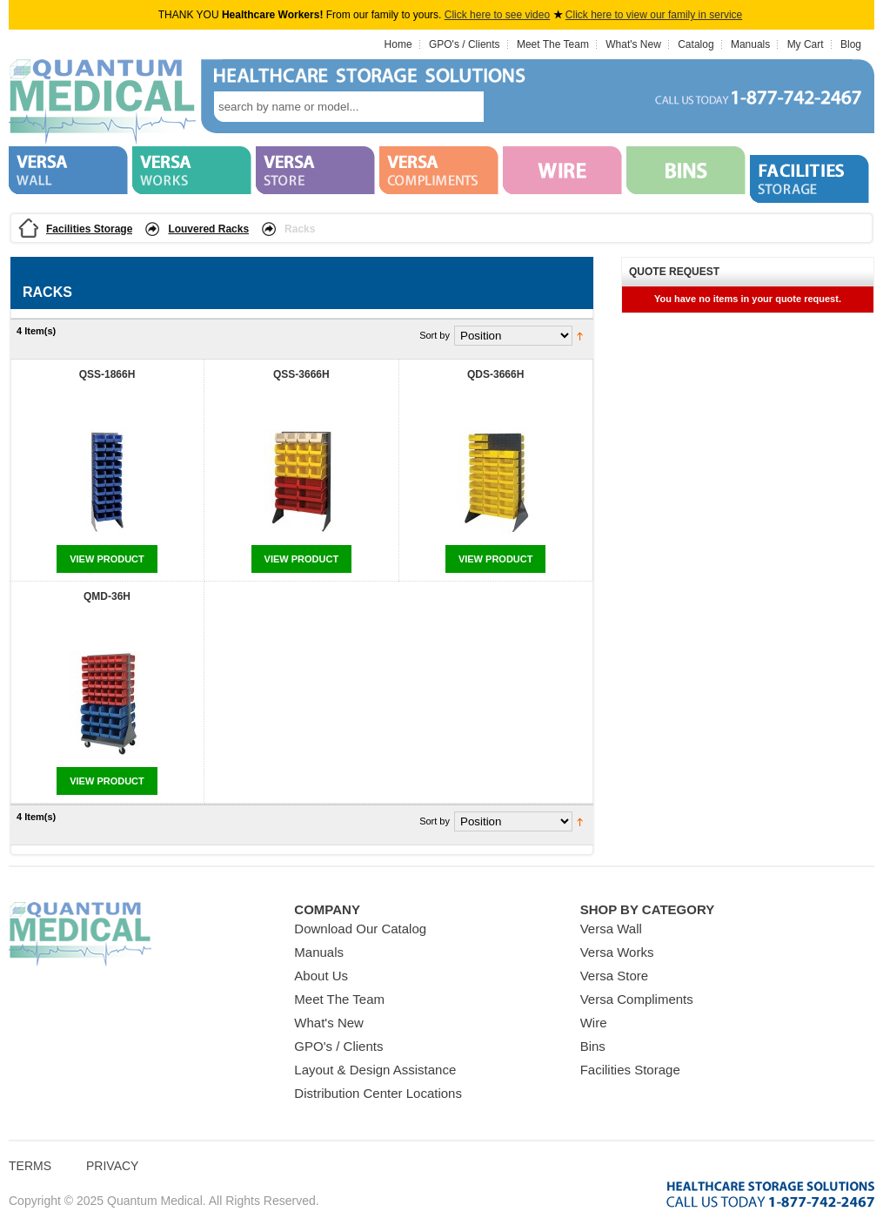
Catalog (695, 44)
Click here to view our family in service (653, 15)
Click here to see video (497, 15)
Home (398, 44)
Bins (592, 1046)
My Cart (805, 44)
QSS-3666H (301, 374)
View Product (107, 559)
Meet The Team (553, 44)
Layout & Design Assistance (375, 1069)
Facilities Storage (89, 229)
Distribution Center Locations (378, 1093)
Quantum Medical (80, 934)
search (509, 106)
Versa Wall (611, 928)
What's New (633, 44)
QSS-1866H (107, 374)
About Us (321, 975)
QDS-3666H (495, 374)
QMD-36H (107, 596)
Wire (593, 1022)
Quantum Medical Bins (102, 102)
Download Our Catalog (360, 928)
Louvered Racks (208, 229)
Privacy (112, 1166)
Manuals (750, 44)
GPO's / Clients (464, 44)
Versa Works (617, 952)
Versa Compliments (636, 999)
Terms (30, 1166)
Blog (850, 44)
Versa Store (614, 975)
